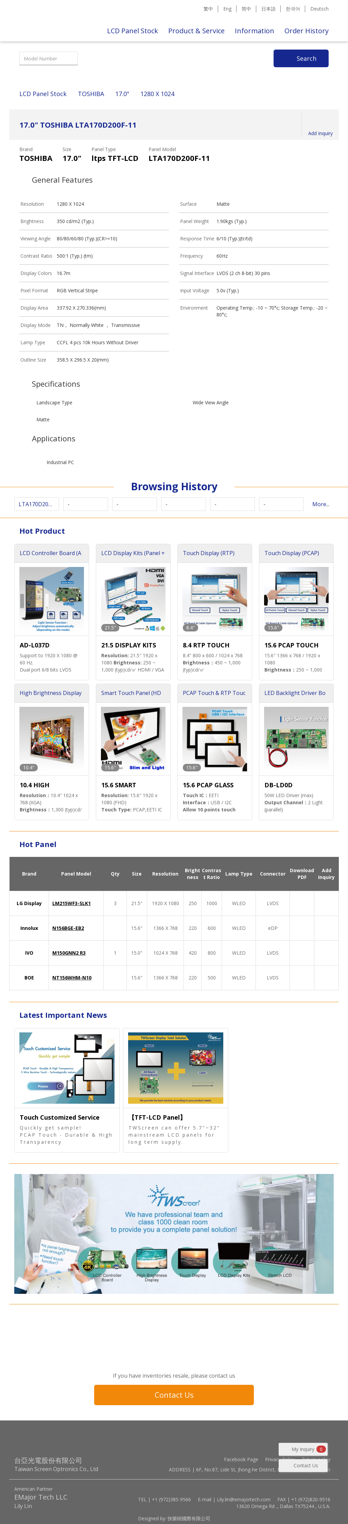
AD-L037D (35, 645)
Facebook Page (241, 1459)
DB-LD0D (278, 785)
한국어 (293, 8)
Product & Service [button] (196, 30)
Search (306, 58)
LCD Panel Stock (132, 30)
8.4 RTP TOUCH (206, 645)
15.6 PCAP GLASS (208, 785)
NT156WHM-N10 (71, 977)
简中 (246, 8)
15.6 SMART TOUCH (118, 785)
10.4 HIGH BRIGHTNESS (39, 785)
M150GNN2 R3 (69, 953)
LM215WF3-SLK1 (71, 903)
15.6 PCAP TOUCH (291, 645)
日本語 (268, 8)
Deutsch (319, 8)
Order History (306, 30)
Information (254, 30)
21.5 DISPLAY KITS (128, 645)
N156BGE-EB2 (68, 928)
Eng (227, 8)
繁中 (208, 8)
